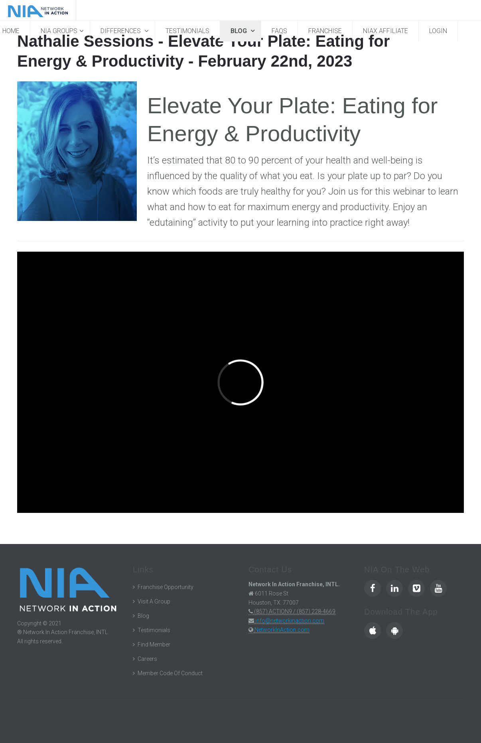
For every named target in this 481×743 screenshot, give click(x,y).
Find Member (154, 644)
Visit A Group (154, 601)
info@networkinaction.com (289, 620)
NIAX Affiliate (385, 31)
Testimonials (187, 31)
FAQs (279, 31)
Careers (147, 659)
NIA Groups (59, 31)
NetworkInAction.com (281, 630)
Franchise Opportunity (165, 587)
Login (438, 31)
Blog (239, 31)
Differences (121, 31)
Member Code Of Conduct (170, 673)
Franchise (325, 31)
